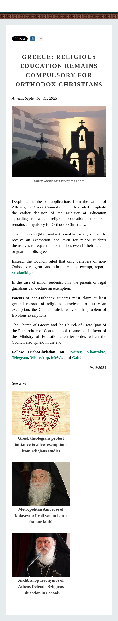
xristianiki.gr (22, 272)
